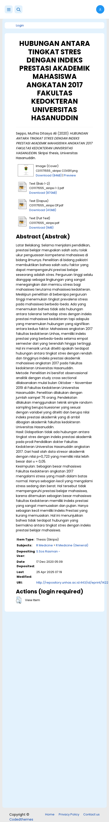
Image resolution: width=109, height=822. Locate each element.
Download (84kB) (49, 175)
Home (49, 814)
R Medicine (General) (72, 545)
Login (20, 25)
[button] (18, 9)
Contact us (91, 814)
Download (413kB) (42, 210)
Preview (70, 175)
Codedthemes (21, 819)
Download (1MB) (41, 228)
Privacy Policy (69, 814)
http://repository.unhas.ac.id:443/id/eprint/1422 (72, 583)
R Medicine (44, 545)
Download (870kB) (43, 193)
